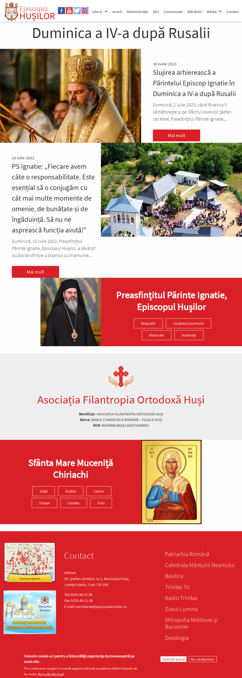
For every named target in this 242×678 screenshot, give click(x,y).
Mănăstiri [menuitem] (194, 11)
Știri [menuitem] (156, 11)
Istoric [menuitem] (97, 11)
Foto (101, 503)
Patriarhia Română (187, 554)
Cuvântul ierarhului (188, 323)
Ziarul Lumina (181, 609)
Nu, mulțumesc (203, 659)
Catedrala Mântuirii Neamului (200, 565)
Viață (44, 491)
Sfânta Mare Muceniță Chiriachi (70, 468)
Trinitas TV (177, 587)
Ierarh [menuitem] (117, 11)
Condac (74, 503)
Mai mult (176, 135)
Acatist (70, 491)
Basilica (174, 576)
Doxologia (177, 637)
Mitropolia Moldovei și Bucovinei (191, 623)
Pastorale (156, 335)
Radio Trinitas (181, 598)
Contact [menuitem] (233, 11)
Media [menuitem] (211, 11)
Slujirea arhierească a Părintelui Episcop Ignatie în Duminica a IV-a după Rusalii (194, 83)
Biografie (148, 323)
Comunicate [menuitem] (173, 11)
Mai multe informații (51, 674)
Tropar (44, 503)
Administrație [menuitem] (137, 11)
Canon (99, 491)
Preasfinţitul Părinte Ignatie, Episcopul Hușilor (171, 301)
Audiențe (189, 335)
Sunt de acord (173, 659)
